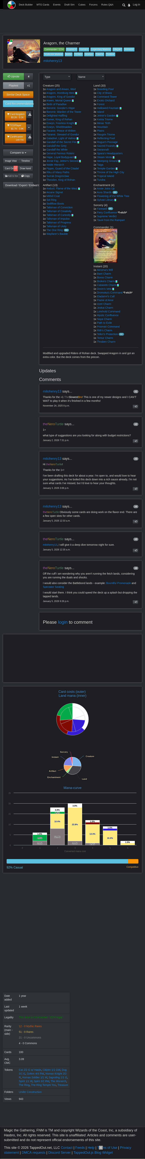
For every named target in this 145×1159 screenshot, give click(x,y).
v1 (28, 85)
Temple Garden (106, 168)
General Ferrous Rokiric (60, 153)
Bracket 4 (71, 49)
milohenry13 (52, 61)
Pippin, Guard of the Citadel (62, 168)
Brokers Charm (106, 281)
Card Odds (9, 168)
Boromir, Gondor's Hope (60, 108)
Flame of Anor (105, 300)
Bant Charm (104, 273)
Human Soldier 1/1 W (34, 1077)
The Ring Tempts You (43, 1084)
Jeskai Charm (105, 307)
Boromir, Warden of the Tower (63, 111)
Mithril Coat (53, 196)
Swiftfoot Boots (55, 203)
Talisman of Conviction (59, 207)
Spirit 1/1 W (25, 1081)
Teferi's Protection (107, 334)
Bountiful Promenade (118, 583)
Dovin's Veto (104, 288)
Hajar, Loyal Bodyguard (60, 157)
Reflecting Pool (106, 138)
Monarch (129, 49)
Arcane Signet (54, 192)
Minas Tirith (104, 123)
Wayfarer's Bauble (57, 233)
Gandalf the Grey (56, 145)
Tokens (99, 54)
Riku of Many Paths (57, 172)
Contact (66, 1148)
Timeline (25, 161)
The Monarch (58, 1081)
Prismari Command (108, 326)
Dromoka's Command (110, 292)
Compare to (18, 152)
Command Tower (107, 96)
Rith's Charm (104, 330)
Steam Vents (104, 157)
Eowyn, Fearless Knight (60, 123)
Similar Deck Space (18, 94)
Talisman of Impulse (58, 218)
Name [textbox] (81, 76)
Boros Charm (105, 277)
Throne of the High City (110, 172)
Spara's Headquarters (110, 153)
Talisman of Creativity (58, 211)
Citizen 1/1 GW (51, 1069)
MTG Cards (43, 4)
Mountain (102, 126)
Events (57, 4)
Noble (69, 54)
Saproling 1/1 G (58, 1077)
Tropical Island (105, 176)
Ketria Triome (105, 119)
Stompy (89, 54)
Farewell (102, 208)
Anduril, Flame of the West (61, 188)
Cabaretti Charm (106, 285)
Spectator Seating (53, 586)
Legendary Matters (100, 49)
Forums (93, 4)
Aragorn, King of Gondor (60, 96)
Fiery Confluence (107, 212)
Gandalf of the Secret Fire (61, 142)
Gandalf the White (57, 149)
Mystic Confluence (108, 315)
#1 (136, 391)
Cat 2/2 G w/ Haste (30, 1069)
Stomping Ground (107, 160)
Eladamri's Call (106, 296)
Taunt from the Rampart (111, 220)
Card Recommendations (19, 103)
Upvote (13, 76)
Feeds (80, 1148)
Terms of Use (107, 1148)
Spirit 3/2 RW (41, 1081)
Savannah (103, 149)
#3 (136, 458)
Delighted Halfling (56, 115)
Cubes (82, 4)
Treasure (62, 1084)
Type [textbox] (47, 76)
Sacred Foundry (106, 145)
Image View (11, 161)
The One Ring (54, 230)
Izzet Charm (104, 303)
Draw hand (25, 168)
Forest (101, 104)
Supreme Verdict (107, 216)
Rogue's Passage (107, 142)
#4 (136, 506)
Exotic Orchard (106, 100)
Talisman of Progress (58, 222)
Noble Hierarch (55, 164)
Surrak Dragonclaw (57, 176)
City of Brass (104, 92)
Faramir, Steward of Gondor (62, 134)
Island (100, 111)
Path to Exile (104, 322)
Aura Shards (104, 192)
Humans (84, 49)
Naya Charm (104, 319)
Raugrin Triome (106, 134)
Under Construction (30, 1091)
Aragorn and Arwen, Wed (61, 89)
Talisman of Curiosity (58, 214)
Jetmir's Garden (106, 115)
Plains (100, 130)
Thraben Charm (106, 341)
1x (44, 89)
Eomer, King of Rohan (59, 119)
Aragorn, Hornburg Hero (60, 92)
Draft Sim (69, 4)
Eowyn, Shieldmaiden (59, 126)
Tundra (101, 179)
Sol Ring (51, 199)
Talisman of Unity (56, 226)
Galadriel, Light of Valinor (61, 138)
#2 (136, 424)
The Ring (24, 1084)
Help (91, 1148)
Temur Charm (105, 337)
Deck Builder (26, 4)
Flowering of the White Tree (113, 196)
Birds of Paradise (56, 104)
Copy (26, 176)
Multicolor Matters (53, 54)
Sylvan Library (105, 199)
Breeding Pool (105, 89)
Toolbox (110, 54)
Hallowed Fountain (108, 108)
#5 (136, 539)
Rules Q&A (107, 4)
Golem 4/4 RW (35, 1073)
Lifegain (117, 49)
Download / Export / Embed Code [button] (19, 185)
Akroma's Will (105, 269)
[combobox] (57, 77)
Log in (136, 4)
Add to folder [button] (11, 176)
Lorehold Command (108, 311)
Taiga (100, 164)
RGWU (78, 54)
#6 (136, 568)
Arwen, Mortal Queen (58, 100)
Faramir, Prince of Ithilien (61, 130)
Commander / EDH (54, 49)
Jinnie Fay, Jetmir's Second (62, 160)
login (63, 622)
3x (94, 104)
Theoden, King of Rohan (60, 179)
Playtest (13, 85)
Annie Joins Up (106, 188)
